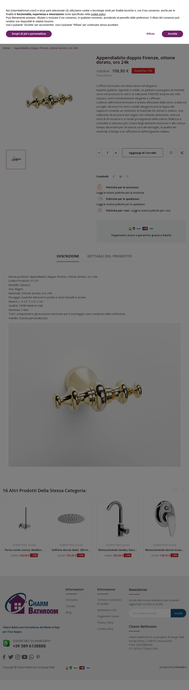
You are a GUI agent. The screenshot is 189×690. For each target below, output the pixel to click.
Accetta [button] (172, 33)
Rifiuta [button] (151, 33)
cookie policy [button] (98, 14)
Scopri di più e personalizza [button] (29, 33)
